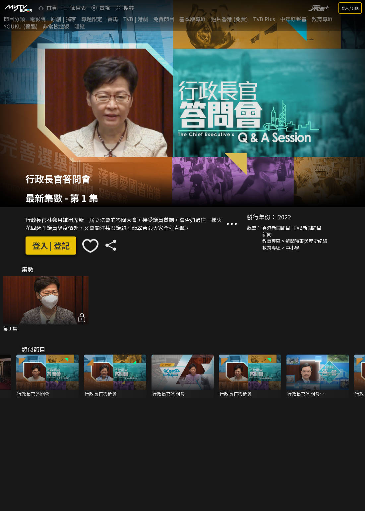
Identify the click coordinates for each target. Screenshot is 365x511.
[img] (18, 8)
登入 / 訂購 (350, 8)
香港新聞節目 (276, 227)
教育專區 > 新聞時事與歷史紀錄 (294, 241)
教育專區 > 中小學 (280, 247)
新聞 (267, 234)
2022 (284, 216)
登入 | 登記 (51, 246)
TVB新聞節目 (307, 227)
